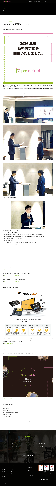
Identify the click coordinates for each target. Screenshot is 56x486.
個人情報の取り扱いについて (17, 482)
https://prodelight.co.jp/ (8, 343)
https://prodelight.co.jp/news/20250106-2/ (12, 281)
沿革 (11, 471)
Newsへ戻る (28, 421)
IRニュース (20, 469)
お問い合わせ (30, 465)
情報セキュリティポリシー (29, 483)
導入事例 (29, 472)
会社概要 (12, 469)
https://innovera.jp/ (27, 338)
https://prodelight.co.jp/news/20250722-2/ (12, 275)
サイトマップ (3, 482)
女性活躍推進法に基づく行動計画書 (19, 483)
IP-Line (3, 471)
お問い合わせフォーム (29, 455)
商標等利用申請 (30, 467)
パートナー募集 (14, 446)
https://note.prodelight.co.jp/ (9, 398)
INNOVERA (4, 469)
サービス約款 (30, 478)
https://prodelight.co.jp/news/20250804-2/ (12, 269)
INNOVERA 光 (4, 476)
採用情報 (12, 473)
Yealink (3, 473)
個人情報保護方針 (9, 482)
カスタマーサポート (41, 446)
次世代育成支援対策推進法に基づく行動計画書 (7, 483)
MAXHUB (3, 474)
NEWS (29, 470)
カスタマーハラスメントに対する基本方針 (28, 482)
